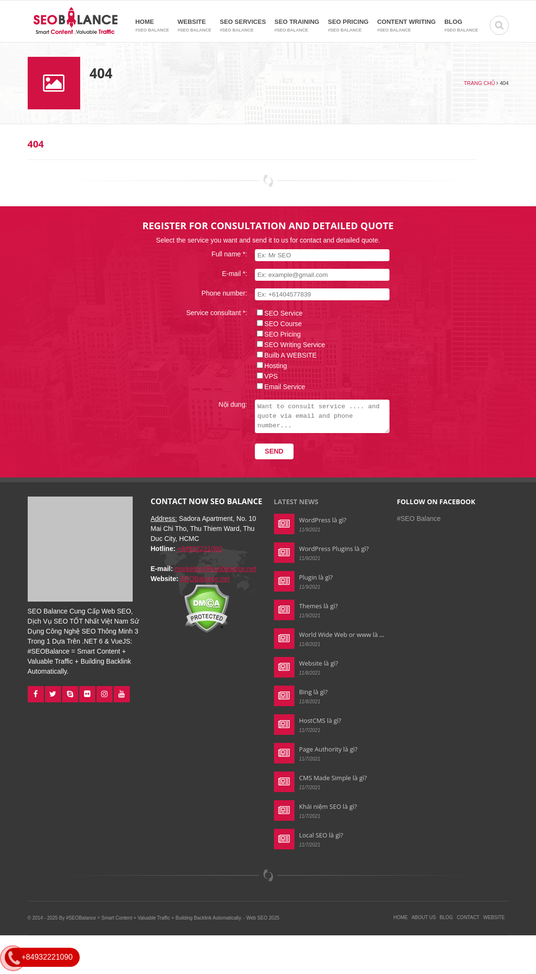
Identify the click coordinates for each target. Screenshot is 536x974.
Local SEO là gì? (321, 835)
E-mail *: (229, 273)
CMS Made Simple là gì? (333, 777)
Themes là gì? (318, 606)
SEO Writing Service (289, 345)
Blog (461, 25)
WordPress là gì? (323, 520)
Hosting (270, 366)
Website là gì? (318, 663)
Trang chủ (479, 83)
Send (268, 451)
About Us (423, 917)
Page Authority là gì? (328, 749)
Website (194, 25)
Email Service (279, 387)
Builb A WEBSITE (285, 355)
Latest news (296, 501)
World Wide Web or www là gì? (343, 634)
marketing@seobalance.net (215, 568)
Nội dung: (226, 404)
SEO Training (296, 25)
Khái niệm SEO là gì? (328, 806)
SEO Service (278, 313)
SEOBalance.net (205, 578)
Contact (468, 917)
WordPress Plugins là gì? (334, 548)
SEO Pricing (348, 25)
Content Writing (406, 25)
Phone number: (219, 293)
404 (36, 144)
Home (152, 25)
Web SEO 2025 (262, 918)
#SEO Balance (419, 518)
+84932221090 (200, 548)
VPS (265, 376)
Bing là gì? (313, 692)
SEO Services (243, 25)
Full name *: (224, 254)
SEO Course (277, 324)
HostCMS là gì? (320, 720)
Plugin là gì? (316, 577)
